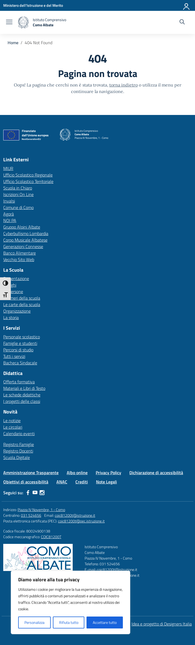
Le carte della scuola (21, 304)
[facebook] (27, 492)
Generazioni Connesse (23, 246)
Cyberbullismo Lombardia (25, 233)
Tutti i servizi (14, 356)
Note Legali (106, 482)
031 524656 (31, 515)
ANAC (61, 482)
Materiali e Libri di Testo (24, 388)
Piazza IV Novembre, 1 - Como (41, 509)
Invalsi (9, 201)
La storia (11, 317)
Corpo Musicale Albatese (25, 240)
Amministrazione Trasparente (31, 472)
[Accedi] (186, 5)
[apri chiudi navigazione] (9, 22)
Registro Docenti (18, 451)
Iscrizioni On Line (18, 194)
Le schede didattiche (21, 395)
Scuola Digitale (16, 457)
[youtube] (35, 492)
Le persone (13, 291)
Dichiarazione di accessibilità (156, 472)
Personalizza (34, 622)
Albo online (77, 472)
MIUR (8, 168)
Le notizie (12, 420)
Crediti (81, 482)
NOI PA (9, 220)
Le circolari (12, 427)
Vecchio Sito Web (18, 259)
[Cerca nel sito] (182, 22)
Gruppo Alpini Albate (21, 227)
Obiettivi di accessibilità (25, 482)
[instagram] (42, 492)
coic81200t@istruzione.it (75, 515)
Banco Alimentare (19, 253)
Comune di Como (18, 207)
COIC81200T (51, 537)
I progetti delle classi (21, 401)
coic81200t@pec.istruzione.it (81, 521)
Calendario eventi (19, 433)
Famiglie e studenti (20, 343)
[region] (70, 602)
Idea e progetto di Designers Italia (162, 624)
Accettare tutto (105, 622)
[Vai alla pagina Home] (13, 42)
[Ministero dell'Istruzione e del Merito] (33, 5)
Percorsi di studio (18, 349)
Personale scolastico (21, 336)
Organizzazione (17, 311)
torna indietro (123, 85)
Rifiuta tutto (68, 622)
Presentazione (16, 278)
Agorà (8, 214)
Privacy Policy (108, 472)
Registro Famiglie (18, 444)
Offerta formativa (19, 381)
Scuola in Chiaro (17, 188)
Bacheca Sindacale (20, 363)
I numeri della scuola (21, 298)
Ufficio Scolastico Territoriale (28, 181)
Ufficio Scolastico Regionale (28, 175)
